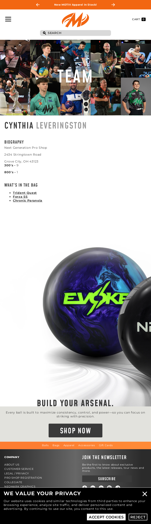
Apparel (68, 445)
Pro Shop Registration (23, 477)
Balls (45, 445)
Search (44, 33)
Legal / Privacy (16, 473)
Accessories (86, 445)
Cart (139, 19)
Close (144, 494)
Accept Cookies (106, 517)
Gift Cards (106, 445)
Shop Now (75, 431)
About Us (11, 464)
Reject (137, 517)
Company (11, 457)
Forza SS (20, 197)
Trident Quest (25, 193)
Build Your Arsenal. (75, 404)
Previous (38, 4)
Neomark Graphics (19, 486)
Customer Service (19, 468)
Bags (55, 445)
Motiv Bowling (75, 19)
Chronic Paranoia (27, 200)
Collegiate (13, 482)
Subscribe (107, 479)
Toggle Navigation (8, 19)
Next (113, 4)
